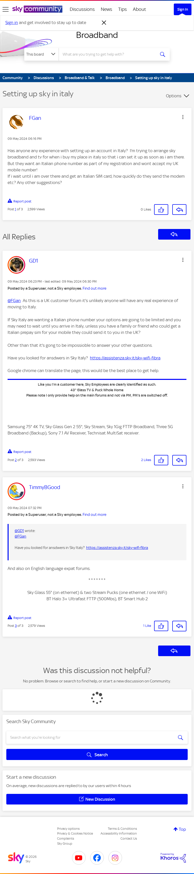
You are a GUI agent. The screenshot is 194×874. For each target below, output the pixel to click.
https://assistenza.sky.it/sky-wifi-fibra (125, 357)
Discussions (82, 9)
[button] (182, 117)
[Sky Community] (37, 9)
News (106, 9)
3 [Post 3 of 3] (16, 626)
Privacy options (68, 829)
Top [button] (182, 829)
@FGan (14, 300)
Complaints (65, 838)
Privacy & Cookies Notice (75, 833)
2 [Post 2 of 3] (16, 460)
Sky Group (64, 843)
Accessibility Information (119, 833)
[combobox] (109, 54)
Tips (122, 9)
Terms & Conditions (122, 829)
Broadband (97, 35)
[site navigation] (6, 9)
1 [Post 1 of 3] (15, 209)
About (139, 9)
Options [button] (173, 95)
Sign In (182, 9)
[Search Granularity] (41, 54)
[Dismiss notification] (104, 23)
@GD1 (19, 530)
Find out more (94, 288)
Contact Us (128, 838)
